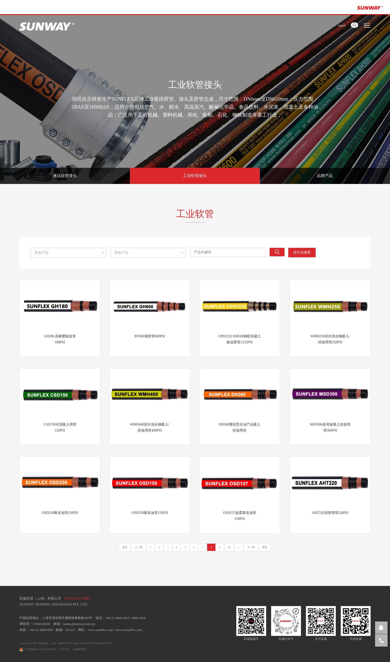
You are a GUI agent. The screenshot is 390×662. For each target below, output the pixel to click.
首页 (124, 547)
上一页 (138, 547)
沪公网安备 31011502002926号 (38, 649)
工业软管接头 (195, 176)
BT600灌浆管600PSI (150, 336)
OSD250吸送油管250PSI (60, 513)
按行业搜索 (302, 252)
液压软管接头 (65, 176)
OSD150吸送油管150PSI (150, 513)
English (342, 25)
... (239, 547)
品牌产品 (325, 176)
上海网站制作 (79, 649)
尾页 (264, 547)
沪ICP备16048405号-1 (102, 643)
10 (229, 547)
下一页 (251, 547)
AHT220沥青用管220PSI (330, 513)
